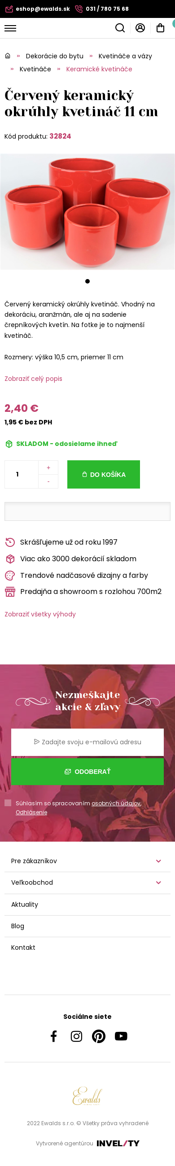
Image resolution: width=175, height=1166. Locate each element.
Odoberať (88, 771)
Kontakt (23, 947)
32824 (60, 136)
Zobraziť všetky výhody (40, 614)
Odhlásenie (31, 812)
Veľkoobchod (32, 882)
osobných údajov (116, 803)
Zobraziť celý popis (33, 378)
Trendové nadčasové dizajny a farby (76, 575)
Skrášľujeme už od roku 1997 (61, 542)
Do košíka (108, 474)
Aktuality (24, 904)
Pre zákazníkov (34, 860)
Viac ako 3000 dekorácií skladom (70, 559)
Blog (17, 925)
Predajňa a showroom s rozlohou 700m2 (83, 592)
